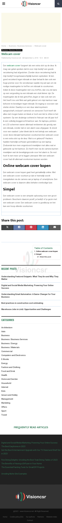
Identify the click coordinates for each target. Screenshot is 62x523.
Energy (4, 363)
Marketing (5, 403)
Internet (4, 387)
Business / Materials (10, 347)
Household (6, 383)
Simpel (38, 254)
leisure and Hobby (9, 395)
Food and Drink (8, 371)
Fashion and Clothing (10, 367)
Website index (51, 517)
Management (7, 399)
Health (4, 375)
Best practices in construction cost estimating (22, 303)
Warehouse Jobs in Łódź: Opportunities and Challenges (26, 309)
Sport (3, 411)
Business (5, 335)
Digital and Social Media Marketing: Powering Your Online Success (29, 443)
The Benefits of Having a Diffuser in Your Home (21, 463)
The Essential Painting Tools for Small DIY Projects (22, 467)
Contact (30, 520)
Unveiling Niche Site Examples (14, 474)
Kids (3, 391)
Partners (40, 517)
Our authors (30, 517)
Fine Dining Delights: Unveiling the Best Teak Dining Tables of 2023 (29, 460)
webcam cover (13, 65)
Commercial (6, 351)
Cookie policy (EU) (16, 517)
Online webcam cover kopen (47, 251)
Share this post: (45, 257)
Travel (4, 415)
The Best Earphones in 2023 (13, 446)
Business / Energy (9, 343)
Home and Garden (9, 379)
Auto (3, 331)
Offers (4, 407)
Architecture (6, 327)
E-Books (5, 359)
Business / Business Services (12, 50)
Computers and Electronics (13, 355)
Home (5, 517)
